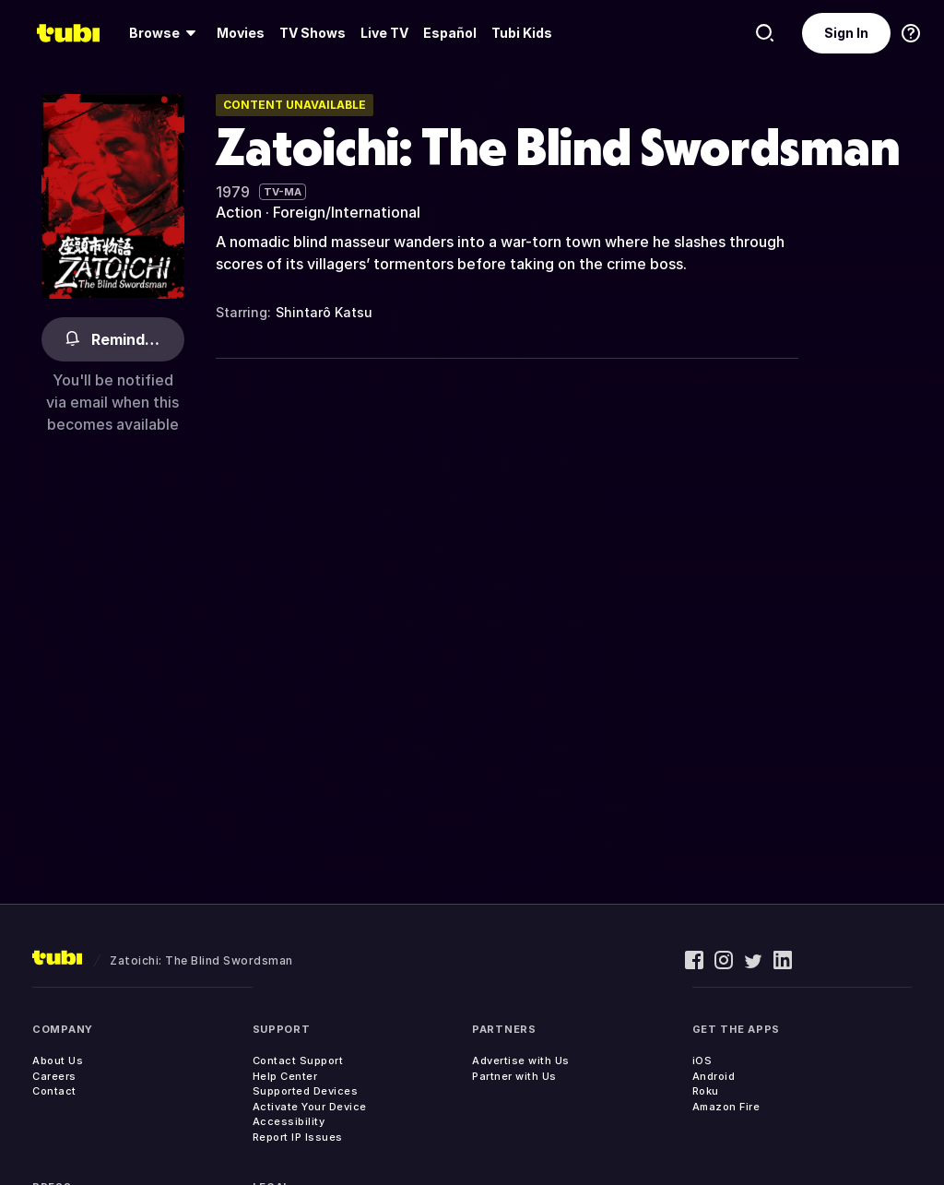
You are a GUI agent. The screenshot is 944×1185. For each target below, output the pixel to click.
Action (239, 212)
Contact (54, 1090)
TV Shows (312, 33)
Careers (54, 1076)
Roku (705, 1090)
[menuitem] (165, 33)
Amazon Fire (726, 1106)
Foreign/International (346, 212)
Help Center (285, 1076)
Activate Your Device (310, 1106)
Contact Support (298, 1060)
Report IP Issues (298, 1137)
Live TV (384, 33)
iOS (702, 1060)
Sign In (846, 33)
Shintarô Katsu (324, 312)
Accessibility (289, 1121)
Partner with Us (514, 1076)
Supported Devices (306, 1090)
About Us (57, 1060)
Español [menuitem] (450, 33)
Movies (241, 33)
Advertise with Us (521, 1060)
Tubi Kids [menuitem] (521, 33)
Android (714, 1076)
